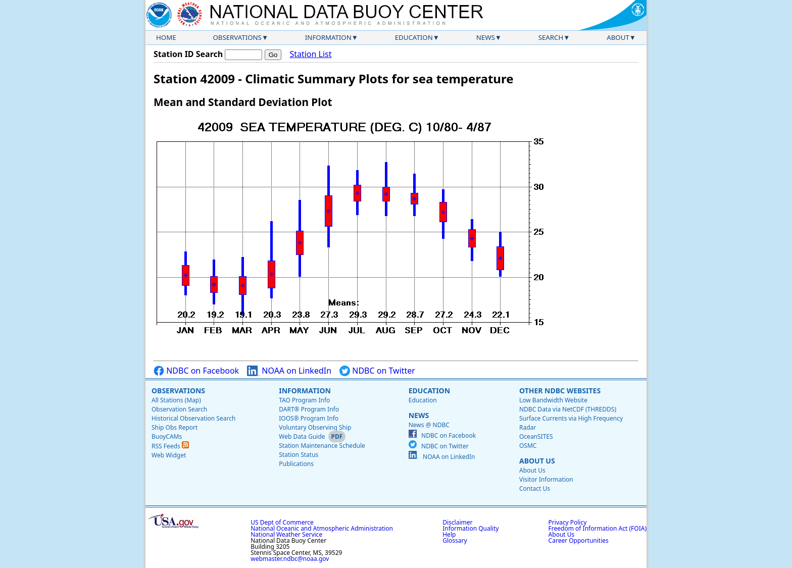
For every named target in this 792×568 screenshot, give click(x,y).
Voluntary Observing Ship (315, 427)
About (618, 37)
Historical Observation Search (193, 418)
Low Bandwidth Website (553, 400)
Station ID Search (188, 54)
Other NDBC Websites (560, 390)
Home (166, 37)
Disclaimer (457, 522)
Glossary (454, 540)
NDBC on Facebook (196, 371)
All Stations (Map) (176, 400)
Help (449, 534)
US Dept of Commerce (282, 522)
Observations (237, 37)
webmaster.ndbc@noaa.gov (290, 558)
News (485, 37)
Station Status (298, 454)
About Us (537, 461)
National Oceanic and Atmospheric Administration (322, 528)
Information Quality (470, 528)
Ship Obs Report (174, 427)
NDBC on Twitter (377, 371)
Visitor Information (546, 479)
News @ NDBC (429, 425)
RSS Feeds (170, 446)
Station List (310, 54)
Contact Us (534, 488)
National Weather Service (286, 534)
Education (414, 37)
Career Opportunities (579, 540)
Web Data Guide (302, 436)
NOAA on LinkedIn (289, 371)
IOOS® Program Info (308, 418)
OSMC (527, 445)
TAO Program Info (304, 400)
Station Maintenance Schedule (322, 445)
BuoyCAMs (167, 436)
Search (551, 37)
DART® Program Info (309, 409)
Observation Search (179, 409)
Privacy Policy (568, 522)
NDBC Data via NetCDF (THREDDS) (567, 409)
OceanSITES (536, 436)
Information (328, 37)
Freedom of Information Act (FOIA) (598, 528)
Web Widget (169, 455)
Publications (296, 463)
